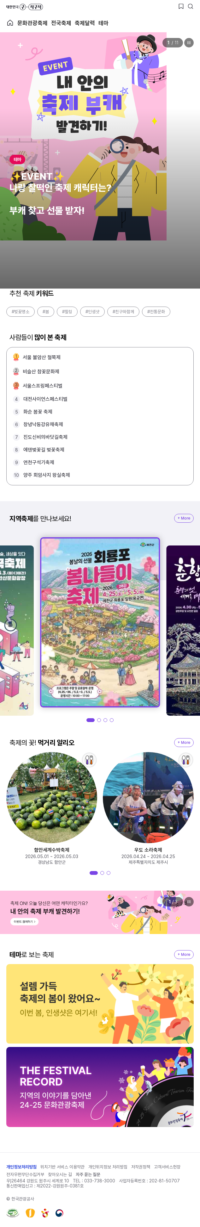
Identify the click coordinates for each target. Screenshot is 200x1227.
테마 (103, 23)
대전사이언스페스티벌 (45, 399)
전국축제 (61, 23)
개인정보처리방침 (21, 1166)
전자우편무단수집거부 (25, 1174)
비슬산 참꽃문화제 (41, 372)
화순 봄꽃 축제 (37, 412)
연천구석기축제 (38, 462)
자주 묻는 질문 (88, 1174)
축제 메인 (10, 23)
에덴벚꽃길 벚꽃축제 (43, 450)
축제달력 (85, 23)
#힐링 (67, 311)
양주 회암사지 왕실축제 (46, 475)
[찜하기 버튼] (181, 6)
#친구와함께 (123, 311)
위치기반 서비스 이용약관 (62, 1166)
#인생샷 (92, 311)
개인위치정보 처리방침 (107, 1166)
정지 (189, 42)
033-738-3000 (99, 1180)
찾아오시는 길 (60, 1174)
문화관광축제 (32, 23)
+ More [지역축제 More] (184, 518)
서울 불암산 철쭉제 (42, 357)
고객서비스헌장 (167, 1166)
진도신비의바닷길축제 (45, 437)
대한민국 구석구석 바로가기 (24, 7)
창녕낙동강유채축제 (43, 424)
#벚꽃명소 (20, 311)
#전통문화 (156, 311)
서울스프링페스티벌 (42, 386)
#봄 (46, 311)
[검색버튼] (190, 6)
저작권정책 (140, 1166)
